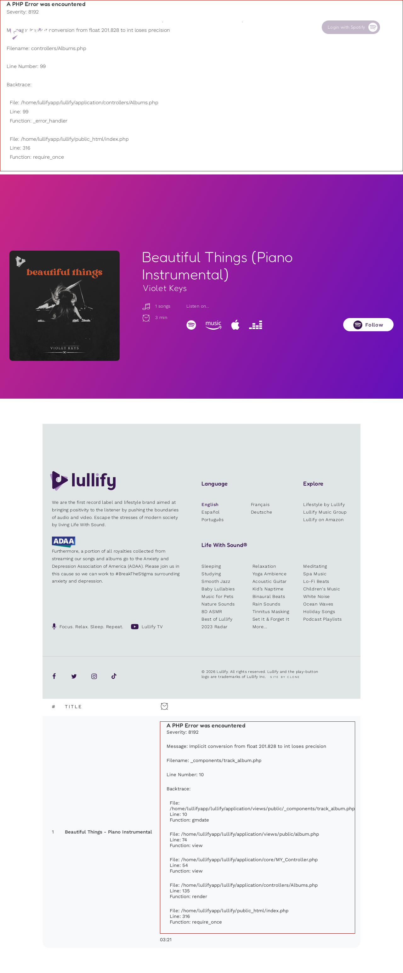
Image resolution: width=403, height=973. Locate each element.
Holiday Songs (319, 611)
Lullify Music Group (325, 512)
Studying (211, 573)
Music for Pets (218, 596)
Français (260, 504)
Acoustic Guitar (270, 581)
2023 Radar (215, 626)
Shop (207, 27)
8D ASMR (212, 611)
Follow (374, 324)
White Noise (316, 596)
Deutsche (261, 512)
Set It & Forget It (271, 619)
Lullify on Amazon (323, 519)
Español (211, 512)
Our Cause (253, 27)
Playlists (131, 27)
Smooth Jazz (216, 581)
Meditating (315, 566)
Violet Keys (165, 288)
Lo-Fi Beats (316, 581)
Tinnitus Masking (271, 611)
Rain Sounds (267, 603)
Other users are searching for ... (168, 42)
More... (260, 626)
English (210, 504)
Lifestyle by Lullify (324, 504)
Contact (290, 27)
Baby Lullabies (218, 588)
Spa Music (314, 573)
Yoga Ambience (270, 573)
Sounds (169, 27)
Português (213, 519)
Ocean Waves (318, 603)
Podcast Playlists (322, 619)
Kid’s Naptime (268, 588)
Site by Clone (285, 677)
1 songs (156, 306)
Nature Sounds (218, 603)
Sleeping (211, 566)
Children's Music (321, 588)
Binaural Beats (269, 596)
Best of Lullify (217, 619)
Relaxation (264, 566)
